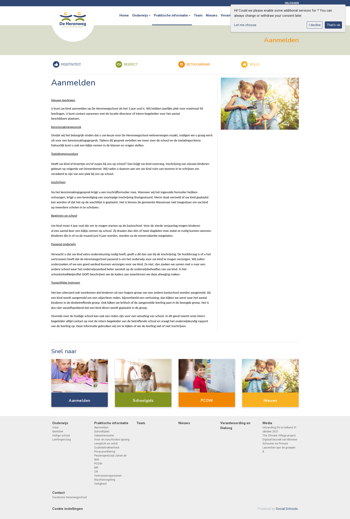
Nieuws (211, 15)
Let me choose (245, 25)
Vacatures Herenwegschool (69, 497)
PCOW (98, 463)
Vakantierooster (104, 435)
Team (198, 15)
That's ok (333, 25)
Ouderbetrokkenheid (106, 447)
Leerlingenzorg (61, 439)
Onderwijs (140, 15)
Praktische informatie (171, 15)
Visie (55, 427)
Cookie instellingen (67, 509)
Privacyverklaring (104, 451)
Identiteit (57, 431)
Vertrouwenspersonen (108, 475)
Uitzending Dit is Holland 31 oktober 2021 (279, 429)
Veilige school (61, 435)
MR (96, 467)
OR (96, 471)
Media (267, 423)
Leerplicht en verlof (106, 443)
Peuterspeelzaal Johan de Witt (110, 457)
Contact (58, 493)
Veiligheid (100, 483)
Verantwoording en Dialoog (235, 425)
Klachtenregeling (104, 479)
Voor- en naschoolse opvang (111, 439)
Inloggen (292, 3)
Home (124, 15)
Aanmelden (101, 427)
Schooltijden (102, 431)
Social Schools (287, 509)
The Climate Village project (279, 435)
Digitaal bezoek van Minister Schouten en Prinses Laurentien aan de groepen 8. (279, 445)
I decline (315, 25)
